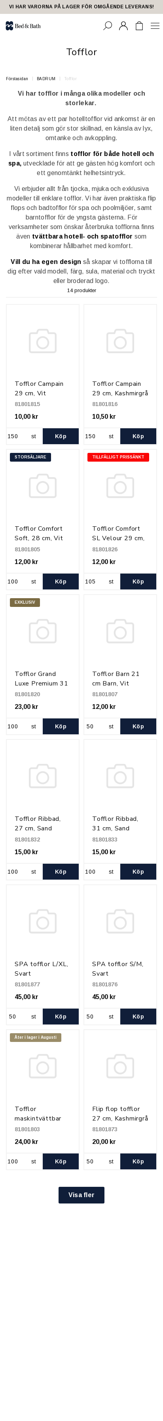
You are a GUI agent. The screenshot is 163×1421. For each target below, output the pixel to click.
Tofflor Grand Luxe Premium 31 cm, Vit (41, 683)
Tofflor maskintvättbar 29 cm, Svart (38, 1118)
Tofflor (70, 79)
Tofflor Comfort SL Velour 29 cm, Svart (118, 538)
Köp (60, 436)
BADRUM (46, 79)
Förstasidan (17, 79)
